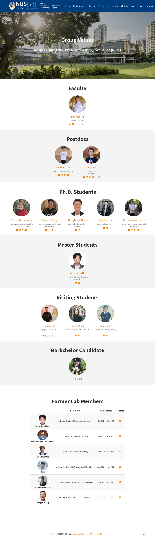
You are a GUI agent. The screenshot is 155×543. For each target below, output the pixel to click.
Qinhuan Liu (105, 220)
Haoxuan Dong (63, 167)
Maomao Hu (77, 116)
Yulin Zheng (105, 326)
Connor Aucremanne (21, 220)
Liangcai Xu (91, 167)
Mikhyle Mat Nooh (77, 220)
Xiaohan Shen (77, 326)
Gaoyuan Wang (49, 220)
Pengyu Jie (49, 326)
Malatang (77, 378)
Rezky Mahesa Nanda (134, 220)
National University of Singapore (86, 534)
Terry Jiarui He (77, 273)
